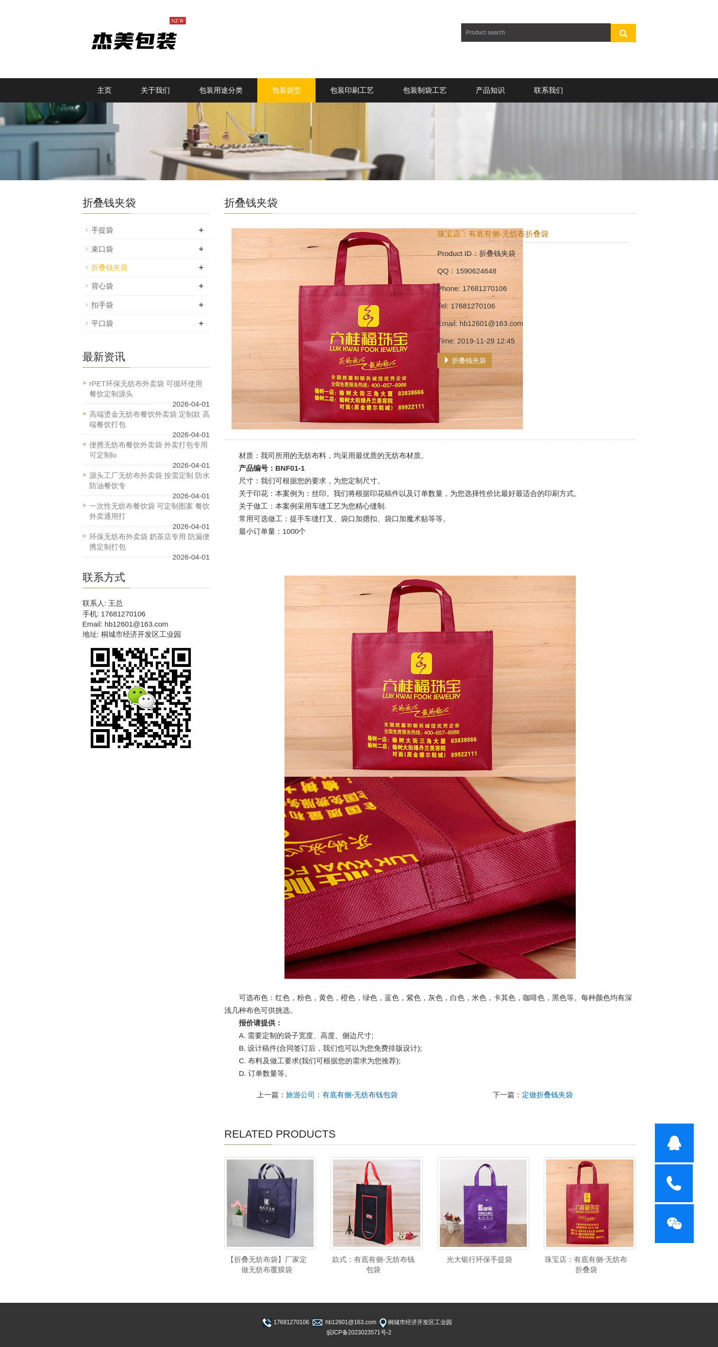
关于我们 (155, 90)
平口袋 (102, 323)
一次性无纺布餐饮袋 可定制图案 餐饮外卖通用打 (149, 511)
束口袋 (102, 249)
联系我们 (548, 90)
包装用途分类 (221, 90)
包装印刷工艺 (352, 90)
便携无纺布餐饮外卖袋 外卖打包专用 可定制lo (148, 450)
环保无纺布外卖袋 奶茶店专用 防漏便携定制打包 (149, 541)
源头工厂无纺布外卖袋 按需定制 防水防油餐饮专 (149, 480)
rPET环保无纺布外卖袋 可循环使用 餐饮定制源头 (145, 388)
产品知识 (490, 90)
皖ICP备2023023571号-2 (359, 1332)
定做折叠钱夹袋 (547, 1095)
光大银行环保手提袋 (479, 1259)
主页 (104, 90)
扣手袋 (102, 305)
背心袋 (102, 286)
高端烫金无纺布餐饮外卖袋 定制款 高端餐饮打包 (149, 419)
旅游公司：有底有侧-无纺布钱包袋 (342, 1095)
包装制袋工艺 (425, 90)
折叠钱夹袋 (464, 360)
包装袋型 (286, 90)
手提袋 (102, 230)
